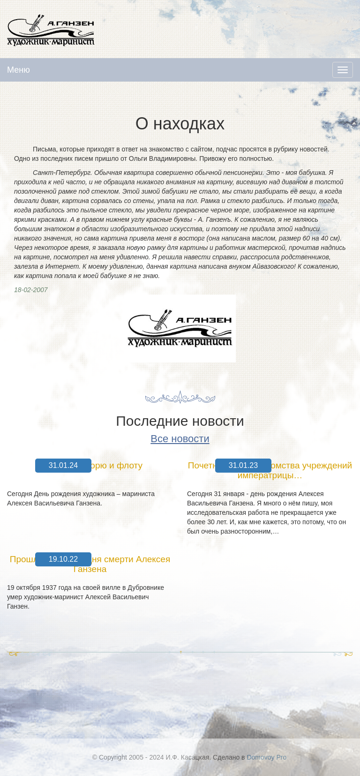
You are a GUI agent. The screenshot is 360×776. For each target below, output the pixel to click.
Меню (18, 70)
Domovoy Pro (266, 757)
